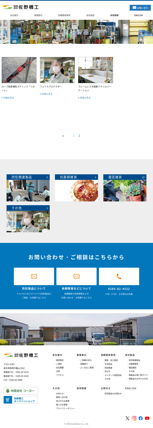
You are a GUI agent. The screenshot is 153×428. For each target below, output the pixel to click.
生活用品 (108, 363)
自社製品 (130, 354)
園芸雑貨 (132, 367)
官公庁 (107, 371)
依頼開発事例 (108, 354)
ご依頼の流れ (86, 360)
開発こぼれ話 (61, 397)
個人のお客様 (61, 404)
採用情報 (81, 388)
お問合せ (106, 388)
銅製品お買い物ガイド (138, 375)
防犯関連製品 (134, 360)
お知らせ (60, 393)
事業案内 (81, 354)
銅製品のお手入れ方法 (138, 378)
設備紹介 (84, 363)
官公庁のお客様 (62, 400)
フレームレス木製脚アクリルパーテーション (95, 78)
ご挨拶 (59, 363)
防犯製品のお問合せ (113, 393)
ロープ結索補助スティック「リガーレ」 (19, 78)
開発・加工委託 (111, 360)
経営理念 (60, 360)
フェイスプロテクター (57, 76)
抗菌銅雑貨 (133, 363)
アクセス (60, 375)
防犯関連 (108, 367)
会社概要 (60, 367)
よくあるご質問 (87, 367)
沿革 (58, 371)
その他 (107, 378)
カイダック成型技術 (113, 375)
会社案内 (57, 354)
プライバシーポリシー (65, 408)
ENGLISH (130, 388)
